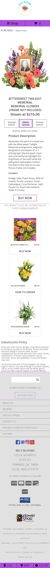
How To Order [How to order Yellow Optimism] (25, 292)
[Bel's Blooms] (25, 16)
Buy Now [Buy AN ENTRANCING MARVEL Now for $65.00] (25, 333)
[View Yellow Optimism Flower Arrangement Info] (25, 270)
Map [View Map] (25, 565)
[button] (25, 500)
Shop (12, 23)
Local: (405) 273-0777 (25, 469)
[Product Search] (25, 380)
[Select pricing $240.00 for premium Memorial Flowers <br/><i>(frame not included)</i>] (40, 123)
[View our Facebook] (18, 443)
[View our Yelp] (32, 443)
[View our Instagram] (27, 443)
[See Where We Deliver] (25, 395)
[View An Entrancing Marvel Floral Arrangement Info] (25, 311)
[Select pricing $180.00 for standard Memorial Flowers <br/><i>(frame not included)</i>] (11, 123)
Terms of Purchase (33, 552)
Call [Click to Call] (8, 565)
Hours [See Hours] (41, 565)
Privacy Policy (13, 552)
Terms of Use (25, 557)
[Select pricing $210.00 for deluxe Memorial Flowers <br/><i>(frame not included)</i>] (25, 123)
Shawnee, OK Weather (12, 543)
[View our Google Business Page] (23, 443)
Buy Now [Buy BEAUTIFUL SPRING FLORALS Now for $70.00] (25, 251)
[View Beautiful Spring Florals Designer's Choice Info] (25, 229)
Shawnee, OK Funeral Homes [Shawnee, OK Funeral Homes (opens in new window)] (17, 529)
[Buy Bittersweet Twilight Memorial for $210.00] (25, 198)
